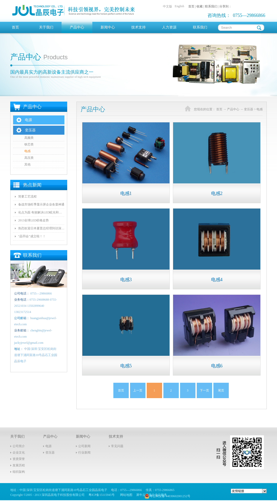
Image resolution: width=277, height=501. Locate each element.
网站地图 (125, 495)
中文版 (167, 6)
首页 (15, 27)
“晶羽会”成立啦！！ (32, 236)
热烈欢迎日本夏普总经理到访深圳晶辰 (41, 228)
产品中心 (233, 109)
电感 (259, 109)
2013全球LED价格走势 (33, 220)
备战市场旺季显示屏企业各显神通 (41, 204)
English (179, 6)
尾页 (221, 390)
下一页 (204, 390)
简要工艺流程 (27, 196)
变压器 (248, 109)
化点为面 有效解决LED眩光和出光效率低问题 (41, 212)
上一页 (137, 390)
